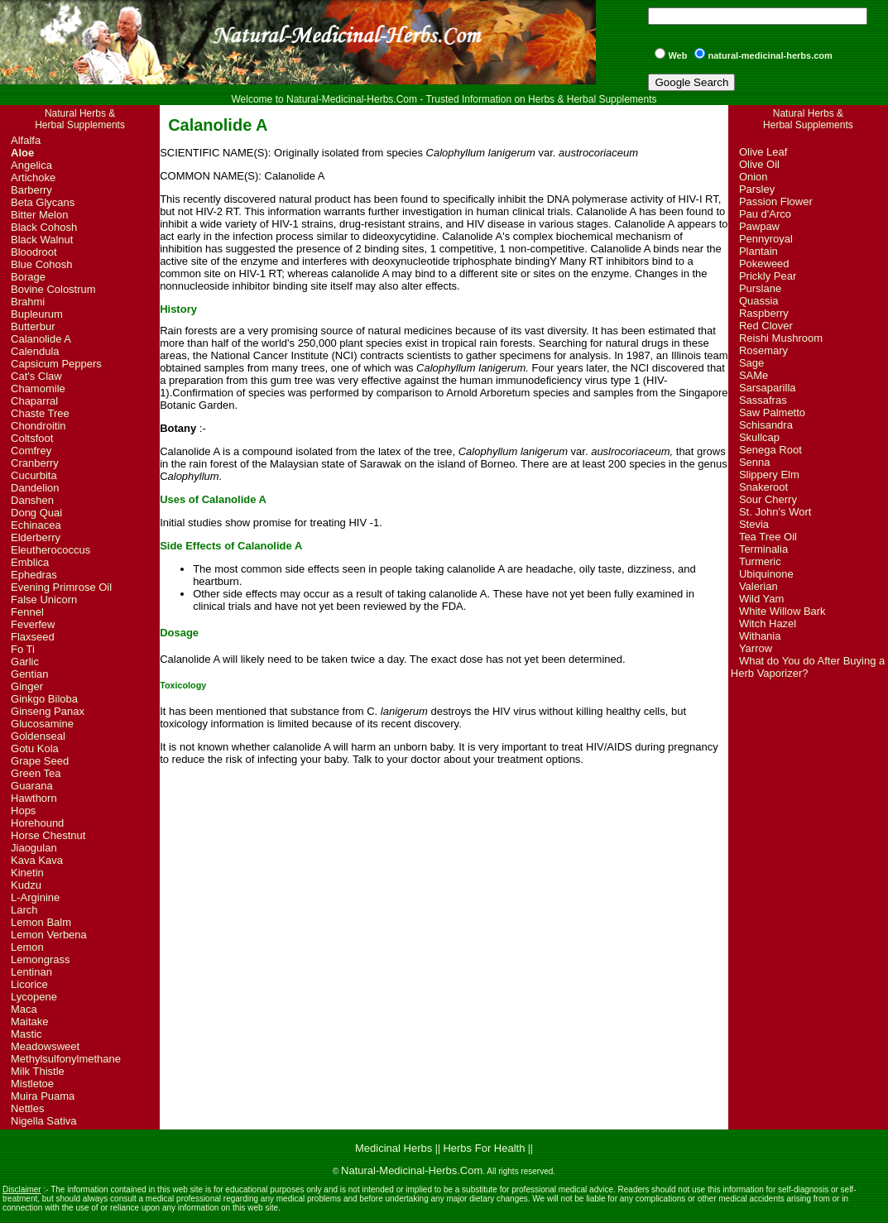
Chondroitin (38, 426)
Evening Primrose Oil (61, 587)
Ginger (27, 686)
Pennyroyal (766, 239)
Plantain (758, 251)
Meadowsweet (45, 1046)
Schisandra (766, 425)
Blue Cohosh (41, 264)
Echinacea (36, 525)
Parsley (757, 189)
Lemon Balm (41, 922)
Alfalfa (26, 140)
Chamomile (38, 388)
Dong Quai (36, 512)
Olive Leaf (763, 152)
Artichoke (33, 177)
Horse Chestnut (48, 835)
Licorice (29, 984)
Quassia (759, 301)
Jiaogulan (34, 848)
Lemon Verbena (49, 934)
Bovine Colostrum (53, 289)
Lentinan (31, 972)
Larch (24, 910)
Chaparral (34, 401)
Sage (751, 363)
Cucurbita (34, 475)
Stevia (754, 524)
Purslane (760, 288)
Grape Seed (40, 761)
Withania (760, 636)
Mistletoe (32, 1083)
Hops (23, 810)
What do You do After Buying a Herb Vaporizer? (808, 667)
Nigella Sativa (44, 1121)
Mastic (26, 1034)
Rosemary (763, 350)
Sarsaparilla (767, 387)
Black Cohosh (44, 227)
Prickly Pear (767, 276)
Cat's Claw (36, 376)
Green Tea (35, 773)
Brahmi (28, 301)
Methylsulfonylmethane (66, 1059)
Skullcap (759, 437)
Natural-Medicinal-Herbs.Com (411, 1170)
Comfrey (31, 450)
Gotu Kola (35, 748)
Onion (753, 176)
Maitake (30, 1021)
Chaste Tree (40, 413)
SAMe (753, 375)
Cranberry (35, 463)
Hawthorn (34, 798)
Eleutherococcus (50, 550)
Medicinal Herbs (395, 1148)
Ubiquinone (766, 574)
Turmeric (760, 561)
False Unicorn (44, 599)
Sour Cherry (768, 499)
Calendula (35, 351)
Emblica (30, 562)
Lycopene (34, 996)
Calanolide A (41, 339)
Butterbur (33, 326)
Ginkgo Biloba (44, 699)
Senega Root (770, 450)
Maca (24, 1009)
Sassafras (763, 400)
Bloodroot (34, 252)
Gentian (30, 674)
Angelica (31, 165)
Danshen (32, 500)
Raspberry (764, 313)
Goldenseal (38, 736)
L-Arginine (35, 897)
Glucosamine (42, 723)
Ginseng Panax (47, 711)
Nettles (27, 1108)
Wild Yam (761, 598)
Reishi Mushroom (781, 338)
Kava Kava (37, 860)
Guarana (32, 785)
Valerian (758, 586)
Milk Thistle (38, 1071)
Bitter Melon (39, 215)
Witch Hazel (767, 623)
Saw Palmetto (772, 412)
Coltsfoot (32, 438)
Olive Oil (759, 164)
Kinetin (27, 872)
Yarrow (755, 648)
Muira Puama (42, 1096)
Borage (28, 277)
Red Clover (766, 325)
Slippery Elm (769, 474)
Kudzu (26, 885)
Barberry (31, 190)
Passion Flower (776, 201)
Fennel (27, 612)
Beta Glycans (42, 202)
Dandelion (35, 488)
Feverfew (33, 624)
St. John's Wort (775, 512)
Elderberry (35, 537)
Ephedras (34, 574)
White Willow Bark (782, 611)
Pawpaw (759, 226)
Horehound (37, 823)
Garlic (25, 661)
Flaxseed (33, 637)
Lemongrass (40, 959)
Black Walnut (42, 239)
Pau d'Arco (765, 214)
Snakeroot (763, 487)
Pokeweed (764, 263)
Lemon (27, 947)
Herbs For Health (484, 1148)
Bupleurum (37, 314)
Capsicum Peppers (56, 363)
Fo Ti (23, 649)
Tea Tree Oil (768, 536)
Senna (754, 462)
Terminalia (763, 549)
